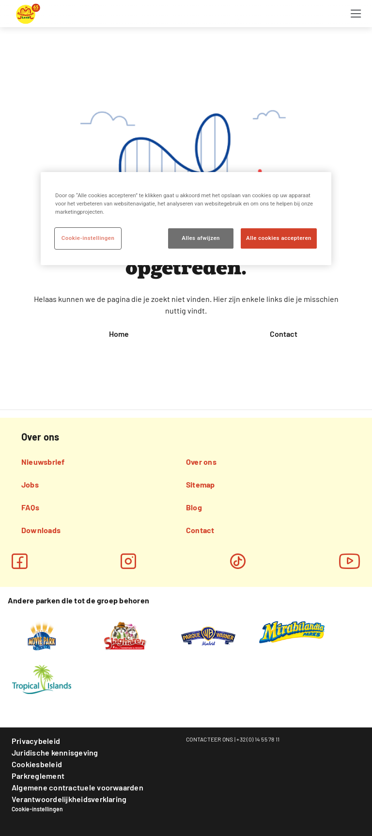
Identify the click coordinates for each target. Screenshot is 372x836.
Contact (283, 333)
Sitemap (200, 484)
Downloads (41, 530)
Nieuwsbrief (43, 461)
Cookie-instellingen (37, 808)
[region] (186, 218)
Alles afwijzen (201, 238)
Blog (194, 507)
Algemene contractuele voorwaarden (77, 787)
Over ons (201, 461)
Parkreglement (38, 775)
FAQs (30, 507)
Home (119, 333)
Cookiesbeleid (37, 764)
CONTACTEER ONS (209, 739)
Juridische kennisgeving (55, 752)
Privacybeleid (36, 740)
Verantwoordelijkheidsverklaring (69, 799)
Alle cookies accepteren (278, 238)
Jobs (30, 484)
